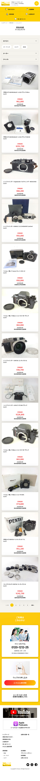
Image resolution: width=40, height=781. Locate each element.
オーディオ (6, 47)
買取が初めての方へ (8, 737)
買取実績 (10, 14)
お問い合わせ (24, 758)
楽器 (24, 47)
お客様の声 (30, 14)
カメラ (16, 47)
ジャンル (5, 59)
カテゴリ (6, 41)
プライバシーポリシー (26, 753)
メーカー (6, 53)
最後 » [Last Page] (32, 605)
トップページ (6, 734)
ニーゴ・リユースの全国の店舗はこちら (20, 696)
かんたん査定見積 (7, 746)
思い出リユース (20, 19)
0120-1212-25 (20, 647)
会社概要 (23, 750)
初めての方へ (10, 9)
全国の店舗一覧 (25, 734)
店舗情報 (30, 9)
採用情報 (23, 755)
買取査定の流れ (7, 739)
